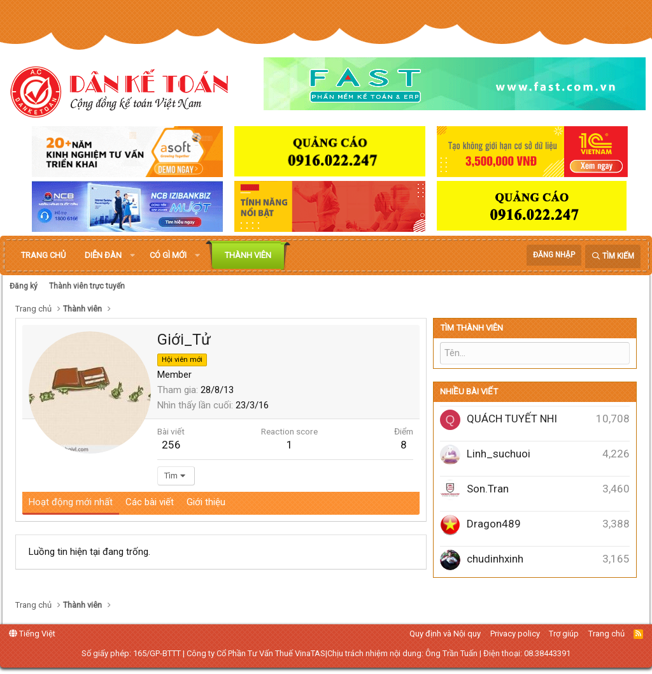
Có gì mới (168, 255)
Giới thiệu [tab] (206, 502)
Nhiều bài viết (469, 391)
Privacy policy (515, 633)
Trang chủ (43, 255)
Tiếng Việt (32, 633)
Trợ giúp (564, 633)
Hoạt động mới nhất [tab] (71, 502)
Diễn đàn (103, 255)
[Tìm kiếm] (613, 256)
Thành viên (248, 255)
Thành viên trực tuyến (87, 286)
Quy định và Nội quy (445, 633)
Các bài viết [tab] (149, 502)
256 (171, 444)
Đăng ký (24, 286)
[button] (132, 255)
